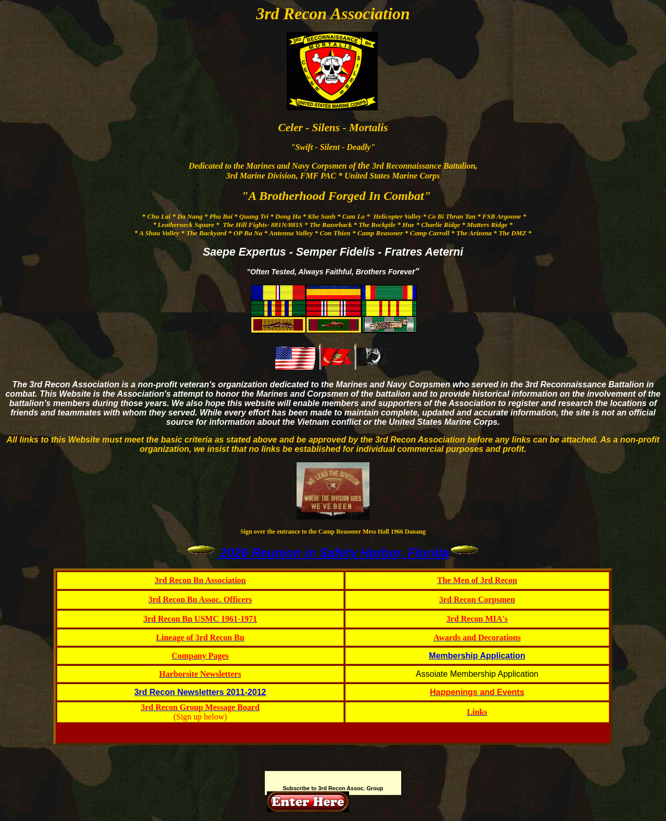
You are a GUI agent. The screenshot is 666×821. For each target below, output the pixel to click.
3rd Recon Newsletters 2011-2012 (200, 692)
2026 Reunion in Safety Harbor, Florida (334, 553)
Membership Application (477, 655)
